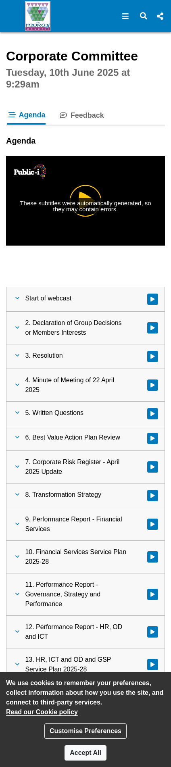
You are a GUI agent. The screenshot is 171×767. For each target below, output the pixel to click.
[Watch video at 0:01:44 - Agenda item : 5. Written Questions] (152, 413)
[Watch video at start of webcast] (152, 299)
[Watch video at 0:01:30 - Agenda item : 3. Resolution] (152, 356)
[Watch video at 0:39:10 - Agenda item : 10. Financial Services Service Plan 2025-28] (152, 557)
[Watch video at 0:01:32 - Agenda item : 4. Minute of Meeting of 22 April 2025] (152, 385)
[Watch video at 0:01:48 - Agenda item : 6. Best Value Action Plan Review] (152, 438)
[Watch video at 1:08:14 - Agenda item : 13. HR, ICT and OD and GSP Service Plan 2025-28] (152, 664)
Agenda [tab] (26, 115)
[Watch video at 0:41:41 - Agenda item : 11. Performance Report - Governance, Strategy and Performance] (152, 594)
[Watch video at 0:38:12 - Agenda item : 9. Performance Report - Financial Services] (152, 524)
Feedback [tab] (81, 115)
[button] (126, 16)
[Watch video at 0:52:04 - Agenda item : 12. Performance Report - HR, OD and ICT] (152, 632)
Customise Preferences (85, 730)
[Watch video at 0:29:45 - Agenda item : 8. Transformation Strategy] (152, 495)
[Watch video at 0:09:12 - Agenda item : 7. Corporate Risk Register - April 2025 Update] (152, 467)
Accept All (85, 752)
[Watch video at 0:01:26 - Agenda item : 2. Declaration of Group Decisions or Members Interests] (152, 327)
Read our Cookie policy (42, 712)
